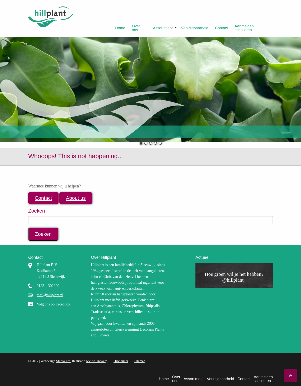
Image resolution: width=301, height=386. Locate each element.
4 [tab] (155, 143)
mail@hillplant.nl (50, 295)
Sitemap (139, 361)
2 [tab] (145, 143)
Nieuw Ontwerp (96, 361)
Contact (221, 28)
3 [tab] (150, 143)
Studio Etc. (63, 361)
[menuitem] (120, 28)
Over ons (136, 28)
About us (76, 198)
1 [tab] (141, 143)
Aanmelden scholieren (244, 28)
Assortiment (163, 28)
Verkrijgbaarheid (194, 28)
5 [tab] (160, 143)
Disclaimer (121, 361)
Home (120, 28)
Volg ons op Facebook (53, 304)
